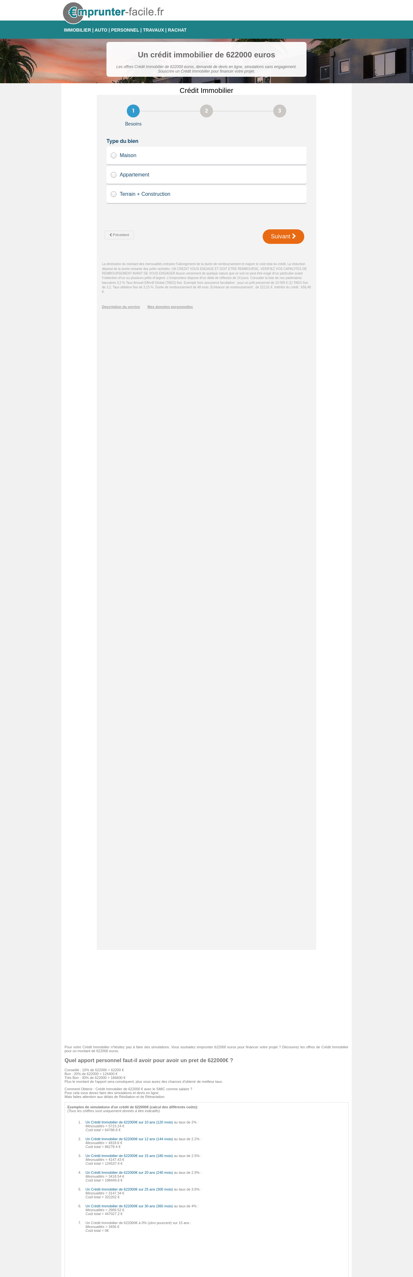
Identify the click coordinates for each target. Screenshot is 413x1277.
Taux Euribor (267, 1237)
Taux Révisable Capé (274, 1214)
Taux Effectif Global (272, 1229)
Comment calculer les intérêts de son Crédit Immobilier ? (112, 1144)
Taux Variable (267, 1206)
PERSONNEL (125, 30)
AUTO (101, 30)
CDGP (168, 1245)
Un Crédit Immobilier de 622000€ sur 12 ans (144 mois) (129, 522)
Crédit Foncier (174, 1237)
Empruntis (171, 1190)
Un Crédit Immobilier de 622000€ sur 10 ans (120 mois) (129, 505)
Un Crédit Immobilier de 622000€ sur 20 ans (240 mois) (129, 555)
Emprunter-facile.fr (183, 1271)
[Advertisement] (206, 378)
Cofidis (168, 1214)
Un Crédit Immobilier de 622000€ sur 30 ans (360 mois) (129, 589)
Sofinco (169, 1198)
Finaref (168, 1229)
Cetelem (169, 1183)
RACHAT (177, 30)
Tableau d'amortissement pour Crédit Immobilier (105, 1156)
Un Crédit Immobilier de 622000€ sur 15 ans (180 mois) (129, 538)
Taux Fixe (264, 1183)
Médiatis (169, 1206)
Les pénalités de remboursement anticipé (100, 1150)
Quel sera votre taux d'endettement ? (97, 1162)
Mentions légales (233, 1271)
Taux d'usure (267, 1221)
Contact (209, 1271)
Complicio (170, 1221)
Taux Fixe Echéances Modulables (283, 1190)
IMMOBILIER (77, 30)
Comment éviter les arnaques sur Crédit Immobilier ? (109, 1139)
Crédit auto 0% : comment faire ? (94, 1168)
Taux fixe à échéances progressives (285, 1198)
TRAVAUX (153, 30)
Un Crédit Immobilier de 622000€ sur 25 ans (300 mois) (129, 572)
